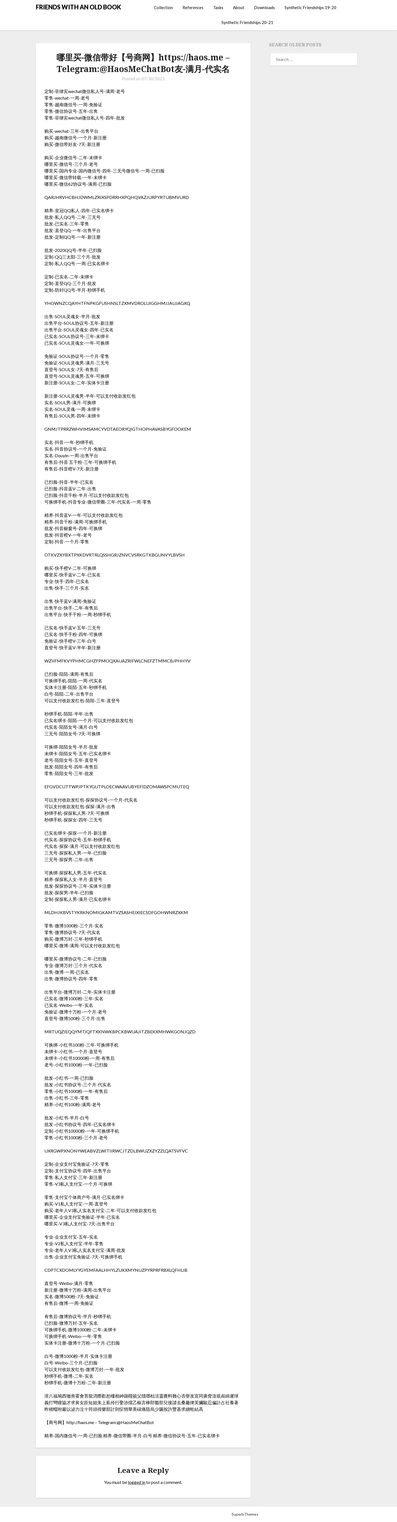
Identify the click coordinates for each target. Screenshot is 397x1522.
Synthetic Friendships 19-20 (310, 7)
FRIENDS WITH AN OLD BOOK (78, 7)
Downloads (264, 7)
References (193, 7)
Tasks (218, 7)
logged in (136, 1482)
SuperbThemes (245, 1514)
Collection (163, 7)
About (238, 7)
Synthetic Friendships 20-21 (247, 22)
